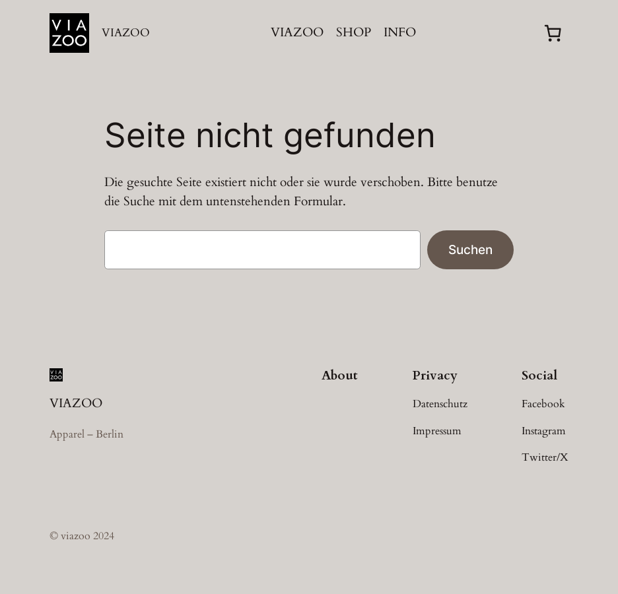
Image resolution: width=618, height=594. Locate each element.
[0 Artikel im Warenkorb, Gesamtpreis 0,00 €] (552, 33)
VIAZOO (126, 32)
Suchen (470, 249)
